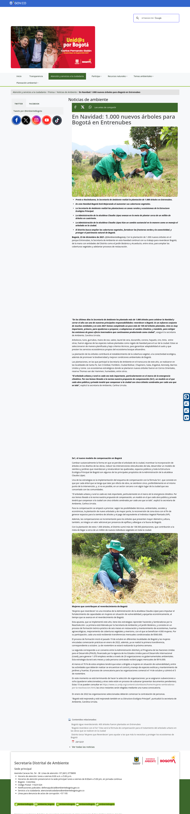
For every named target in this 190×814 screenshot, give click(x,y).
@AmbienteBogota (115, 237)
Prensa (51, 92)
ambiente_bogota (44, 804)
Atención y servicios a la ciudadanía (29, 92)
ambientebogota (105, 804)
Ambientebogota (65, 804)
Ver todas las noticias (83, 747)
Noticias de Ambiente (67, 92)
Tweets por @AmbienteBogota (28, 111)
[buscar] (156, 18)
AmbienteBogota (24, 804)
